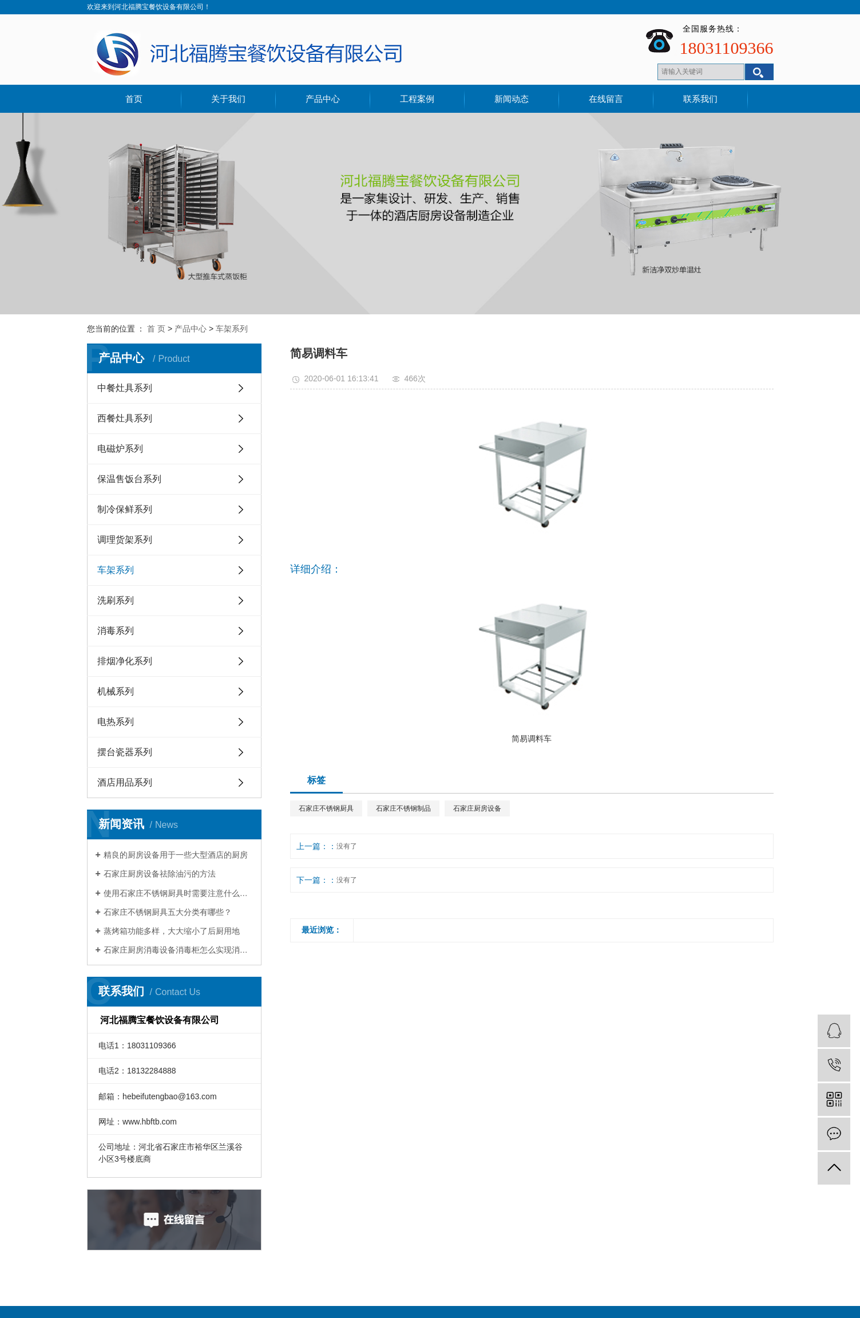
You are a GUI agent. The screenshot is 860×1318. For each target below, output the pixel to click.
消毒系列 (115, 631)
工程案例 (417, 99)
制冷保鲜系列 (124, 509)
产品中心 (323, 99)
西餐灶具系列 (124, 418)
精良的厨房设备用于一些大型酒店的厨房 (176, 854)
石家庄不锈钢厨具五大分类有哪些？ (168, 912)
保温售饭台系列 (129, 479)
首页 (133, 99)
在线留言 (606, 99)
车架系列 (232, 328)
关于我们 (228, 99)
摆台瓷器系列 (124, 752)
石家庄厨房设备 (477, 808)
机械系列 (115, 691)
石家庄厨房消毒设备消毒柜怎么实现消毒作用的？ (178, 949)
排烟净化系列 (124, 661)
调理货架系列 (124, 539)
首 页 (156, 328)
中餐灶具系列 (124, 388)
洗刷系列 (115, 600)
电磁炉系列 (120, 448)
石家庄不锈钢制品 (403, 808)
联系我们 (700, 99)
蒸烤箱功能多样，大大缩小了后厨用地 (172, 931)
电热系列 (115, 722)
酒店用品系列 (124, 782)
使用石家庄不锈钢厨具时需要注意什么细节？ (178, 893)
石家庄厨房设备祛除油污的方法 (160, 873)
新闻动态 (511, 99)
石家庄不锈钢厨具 (326, 808)
